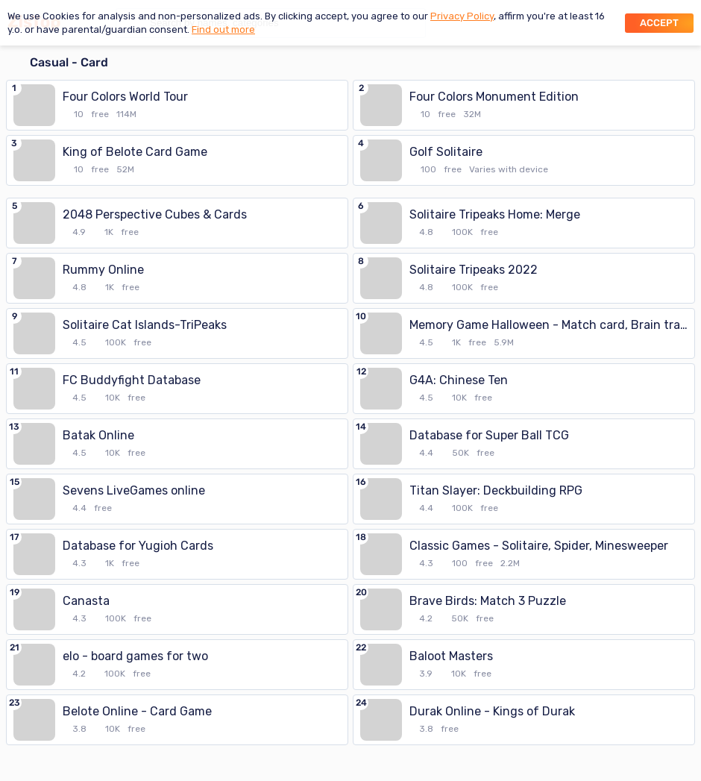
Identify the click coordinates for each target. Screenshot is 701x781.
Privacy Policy (462, 16)
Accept (659, 22)
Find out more (223, 29)
